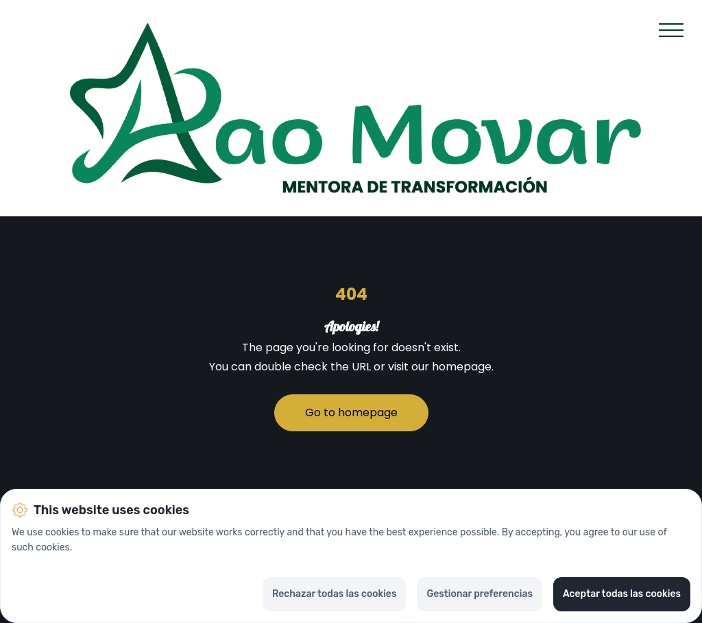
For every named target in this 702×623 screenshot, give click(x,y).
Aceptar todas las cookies (622, 594)
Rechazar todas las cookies (334, 594)
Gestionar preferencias (479, 594)
